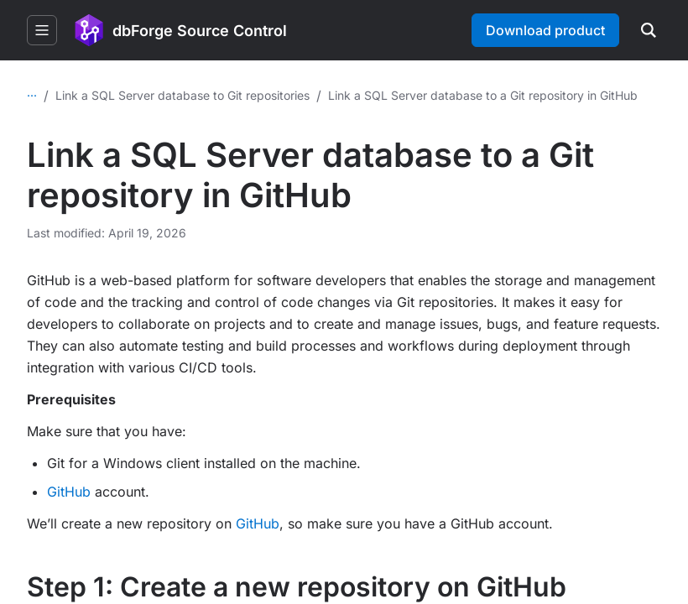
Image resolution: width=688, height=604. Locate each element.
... (32, 92)
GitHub (69, 491)
